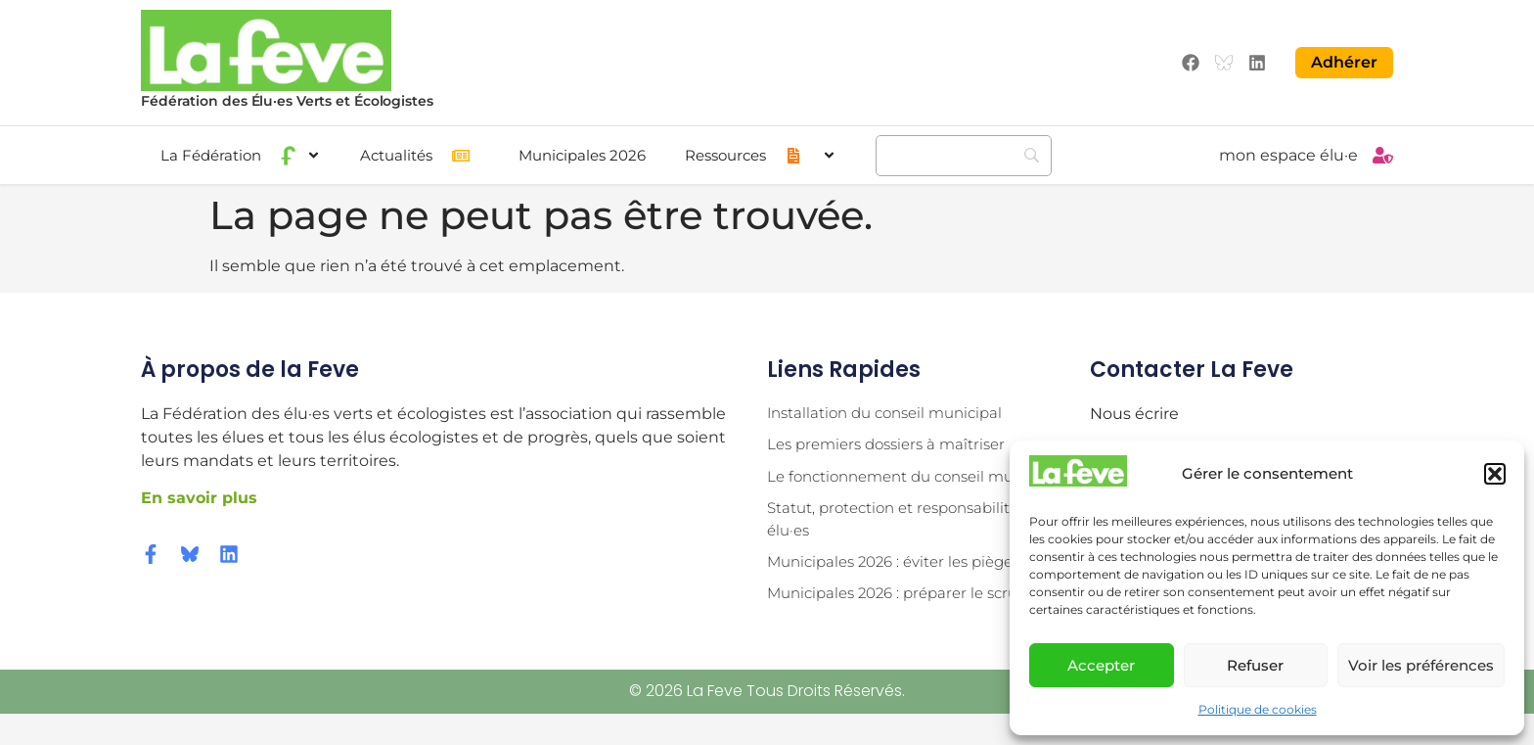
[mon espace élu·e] (1383, 153)
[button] (1495, 474)
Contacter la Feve (1191, 366)
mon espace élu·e (1288, 153)
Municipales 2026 (582, 153)
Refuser (1255, 665)
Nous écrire (1134, 410)
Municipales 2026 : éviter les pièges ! (907, 591)
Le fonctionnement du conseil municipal (884, 489)
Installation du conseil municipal (892, 410)
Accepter (1101, 665)
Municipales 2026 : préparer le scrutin (912, 624)
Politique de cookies (1257, 709)
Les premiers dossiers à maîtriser (893, 444)
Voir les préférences (1421, 665)
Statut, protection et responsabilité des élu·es (917, 546)
